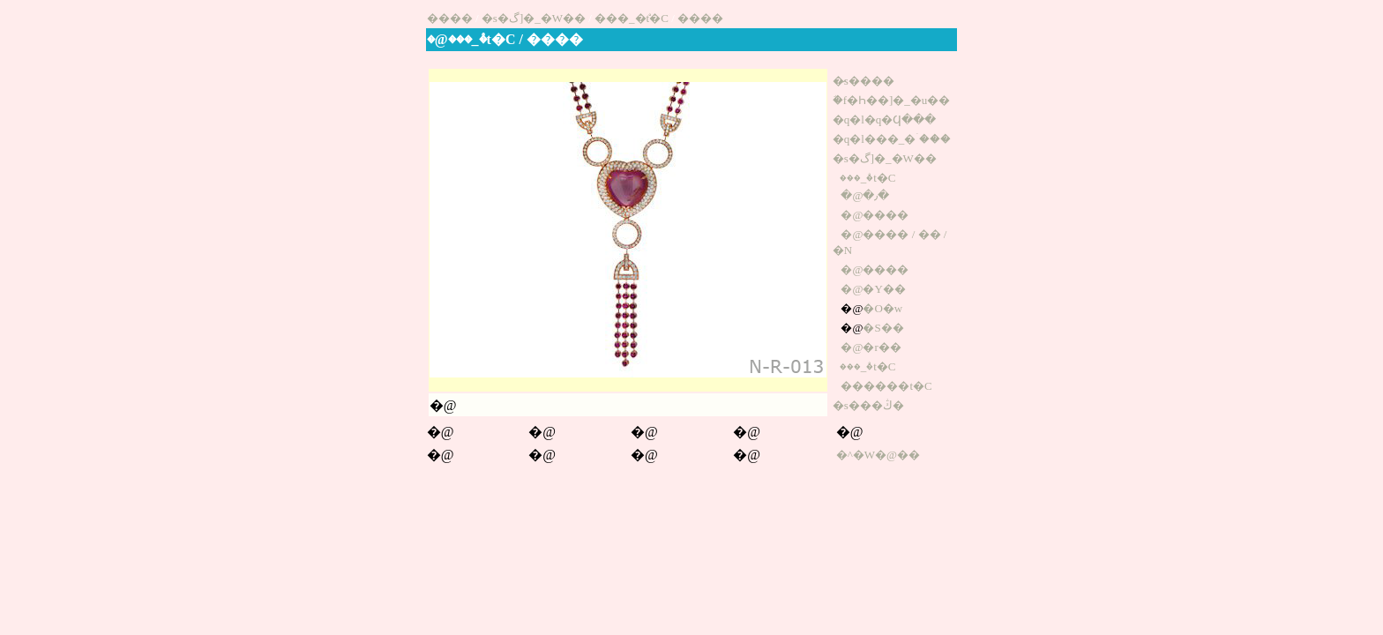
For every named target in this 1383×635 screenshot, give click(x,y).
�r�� (882, 347)
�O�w (882, 308)
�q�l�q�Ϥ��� (885, 119)
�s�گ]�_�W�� (534, 18)
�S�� (883, 327)
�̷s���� (863, 80)
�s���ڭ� (868, 405)
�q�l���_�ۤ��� (892, 139)
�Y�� (884, 288)
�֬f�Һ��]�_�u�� (892, 100)
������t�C (886, 385)
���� (450, 18)
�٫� (876, 195)
